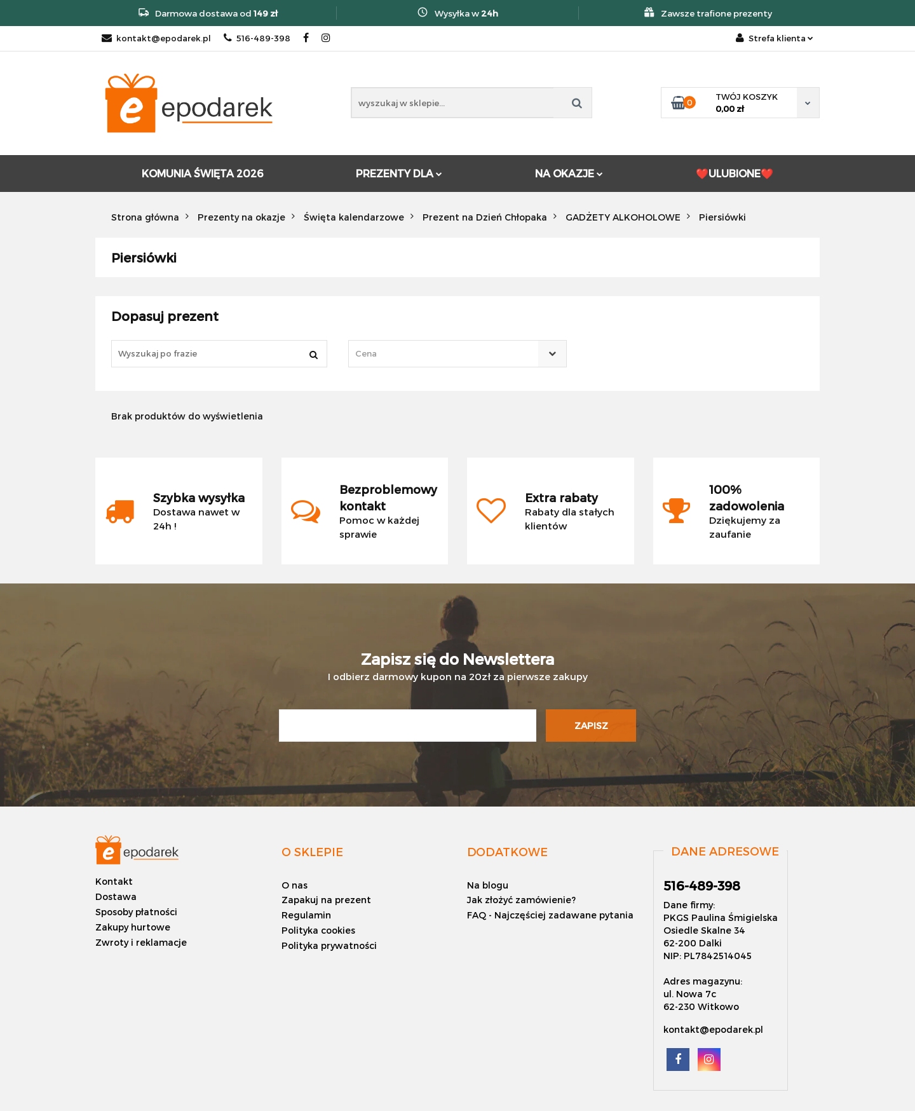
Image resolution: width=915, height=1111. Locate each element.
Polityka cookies (318, 930)
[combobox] (457, 353)
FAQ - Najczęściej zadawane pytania (550, 915)
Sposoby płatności (136, 911)
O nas (294, 885)
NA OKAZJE (569, 173)
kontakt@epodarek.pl (156, 38)
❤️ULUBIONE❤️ (734, 173)
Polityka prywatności (329, 945)
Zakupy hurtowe (132, 927)
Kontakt (114, 881)
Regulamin (306, 915)
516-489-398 (257, 38)
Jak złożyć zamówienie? (521, 899)
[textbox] (446, 353)
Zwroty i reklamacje (141, 942)
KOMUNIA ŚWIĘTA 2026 (202, 173)
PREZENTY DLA (399, 173)
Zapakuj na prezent (326, 899)
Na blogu (487, 885)
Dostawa (116, 896)
